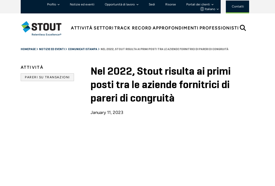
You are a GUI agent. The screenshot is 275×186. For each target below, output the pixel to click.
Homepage (28, 49)
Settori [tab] (104, 28)
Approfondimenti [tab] (175, 28)
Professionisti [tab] (219, 28)
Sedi (152, 4)
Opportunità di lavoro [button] (120, 4)
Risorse (170, 4)
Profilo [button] (52, 4)
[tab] (45, 28)
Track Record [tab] (133, 28)
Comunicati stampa (83, 49)
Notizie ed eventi (82, 4)
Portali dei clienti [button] (198, 4)
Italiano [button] (208, 9)
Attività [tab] (82, 28)
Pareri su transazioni (47, 77)
